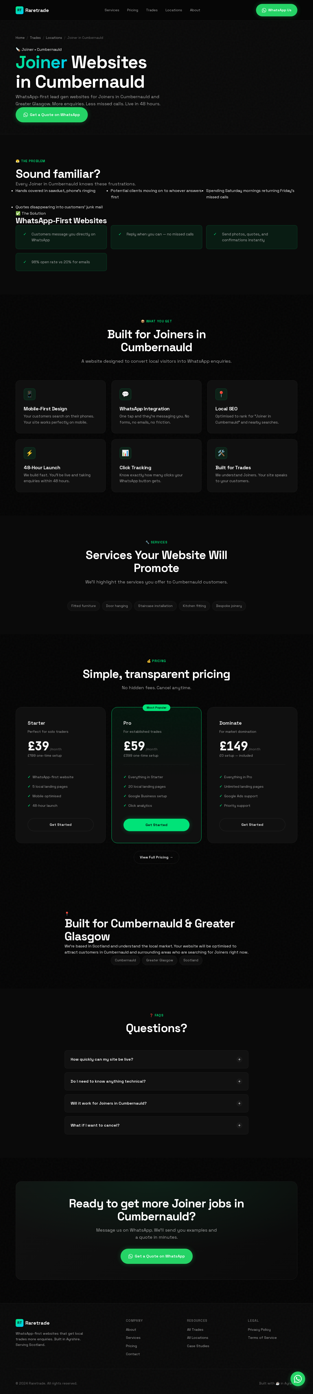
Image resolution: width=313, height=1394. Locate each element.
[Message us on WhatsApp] (298, 1379)
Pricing (132, 10)
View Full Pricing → (156, 857)
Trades (152, 10)
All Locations (197, 1337)
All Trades (195, 1329)
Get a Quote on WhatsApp (51, 114)
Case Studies (198, 1346)
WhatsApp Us (276, 10)
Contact (133, 1354)
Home (20, 38)
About (195, 10)
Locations (174, 10)
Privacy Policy (259, 1329)
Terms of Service (262, 1337)
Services (112, 10)
